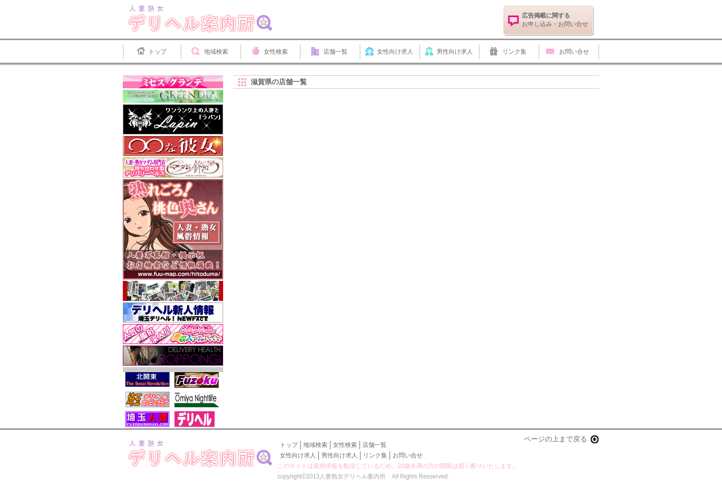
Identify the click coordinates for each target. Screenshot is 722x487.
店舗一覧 (335, 51)
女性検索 (276, 51)
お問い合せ (574, 51)
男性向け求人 (455, 51)
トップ (157, 51)
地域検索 (216, 51)
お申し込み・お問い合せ (555, 20)
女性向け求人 (395, 51)
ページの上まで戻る (555, 439)
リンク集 (514, 51)
